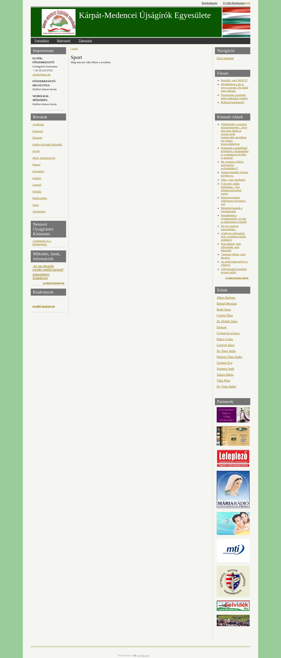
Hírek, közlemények (43, 158)
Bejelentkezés (209, 3)
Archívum (38, 124)
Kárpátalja (38, 171)
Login (247, 3)
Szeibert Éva (224, 363)
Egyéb (36, 151)
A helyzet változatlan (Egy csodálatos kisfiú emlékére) (233, 236)
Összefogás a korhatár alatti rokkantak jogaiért (234, 96)
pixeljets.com (143, 655)
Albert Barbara (226, 297)
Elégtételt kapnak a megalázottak (231, 210)
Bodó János (224, 309)
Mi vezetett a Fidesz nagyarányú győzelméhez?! (232, 165)
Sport (35, 205)
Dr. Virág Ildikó (226, 386)
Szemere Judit (225, 368)
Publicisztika (39, 198)
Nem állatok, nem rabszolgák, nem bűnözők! (231, 247)
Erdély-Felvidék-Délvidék (47, 144)
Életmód (37, 137)
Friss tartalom (225, 58)
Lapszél (36, 184)
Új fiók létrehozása (233, 3)
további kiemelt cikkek (237, 278)
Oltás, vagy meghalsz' (233, 179)
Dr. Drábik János (227, 321)
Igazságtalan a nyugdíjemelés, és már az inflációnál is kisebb (234, 218)
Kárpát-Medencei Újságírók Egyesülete (145, 15)
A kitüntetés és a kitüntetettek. (41, 242)
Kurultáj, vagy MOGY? (234, 80)
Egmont (222, 327)
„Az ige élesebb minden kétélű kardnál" (48, 267)
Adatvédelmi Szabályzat (40, 276)
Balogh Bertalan (227, 303)
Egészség (37, 131)
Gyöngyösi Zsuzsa (228, 333)
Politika (36, 191)
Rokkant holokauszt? (233, 102)
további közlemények (53, 283)
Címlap (74, 48)
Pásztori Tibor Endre (229, 357)
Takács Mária (225, 374)
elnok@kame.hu (41, 74)
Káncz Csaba (225, 339)
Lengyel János (225, 345)
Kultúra (36, 178)
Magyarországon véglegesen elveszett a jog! (233, 201)
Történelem (38, 211)
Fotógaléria (42, 40)
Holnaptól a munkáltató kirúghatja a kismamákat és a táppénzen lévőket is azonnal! (235, 152)
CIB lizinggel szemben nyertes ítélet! (234, 271)
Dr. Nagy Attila (226, 351)
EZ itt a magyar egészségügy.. (229, 228)
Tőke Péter (223, 380)
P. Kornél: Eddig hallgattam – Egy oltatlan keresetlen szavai (231, 188)
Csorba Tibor (225, 315)
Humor (36, 164)
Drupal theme (124, 655)
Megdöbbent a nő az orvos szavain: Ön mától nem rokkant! (234, 87)
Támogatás (85, 40)
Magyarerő (63, 40)
